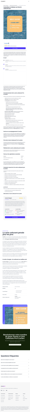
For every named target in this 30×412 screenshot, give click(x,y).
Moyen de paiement (5, 5)
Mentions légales (25, 398)
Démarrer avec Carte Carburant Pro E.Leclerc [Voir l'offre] (15, 344)
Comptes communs (10, 395)
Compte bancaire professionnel (13, 5)
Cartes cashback (3, 398)
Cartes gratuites (3, 395)
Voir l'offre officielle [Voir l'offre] (15, 217)
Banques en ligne (18, 395)
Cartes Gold (2, 401)
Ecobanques (17, 398)
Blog (23, 395)
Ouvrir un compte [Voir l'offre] (14, 48)
